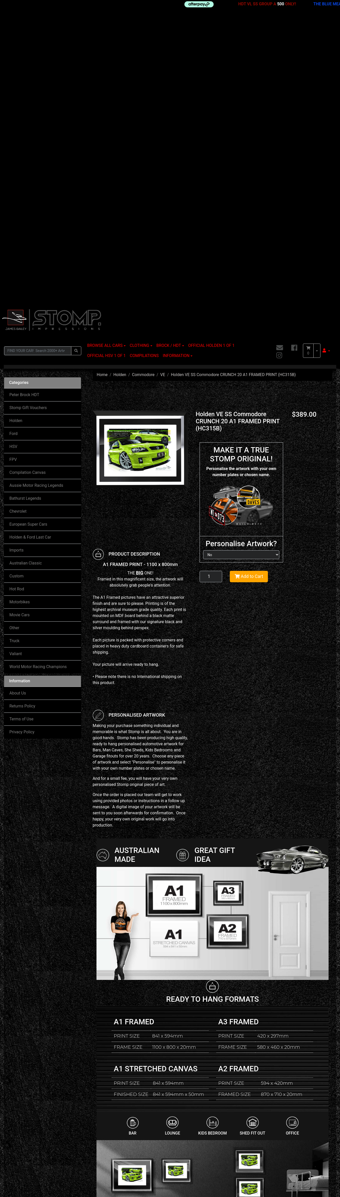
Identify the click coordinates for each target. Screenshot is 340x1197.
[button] (326, 58)
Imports (16, 257)
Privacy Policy (22, 438)
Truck (14, 347)
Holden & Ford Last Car (30, 244)
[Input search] (37, 57)
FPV (13, 166)
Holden (15, 127)
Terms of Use (21, 426)
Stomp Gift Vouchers (28, 114)
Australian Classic (25, 270)
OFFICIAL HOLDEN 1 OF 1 (211, 52)
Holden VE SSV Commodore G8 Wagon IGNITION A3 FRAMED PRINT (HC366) (117, 1048)
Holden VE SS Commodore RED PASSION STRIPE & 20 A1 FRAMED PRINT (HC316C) (243, 1048)
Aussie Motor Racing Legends (36, 192)
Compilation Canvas (27, 179)
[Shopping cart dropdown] (316, 58)
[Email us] (279, 55)
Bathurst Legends (25, 205)
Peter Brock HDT (24, 101)
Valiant (15, 360)
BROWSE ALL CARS (104, 52)
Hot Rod (16, 296)
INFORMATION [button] (176, 62)
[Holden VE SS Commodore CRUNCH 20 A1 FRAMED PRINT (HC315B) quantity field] (211, 283)
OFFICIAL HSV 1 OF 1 (106, 62)
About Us (17, 400)
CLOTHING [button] (139, 52)
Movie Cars (19, 321)
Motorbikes (19, 308)
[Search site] (76, 57)
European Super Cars (28, 231)
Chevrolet (17, 218)
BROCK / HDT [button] (168, 52)
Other (14, 334)
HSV (13, 153)
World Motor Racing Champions (38, 373)
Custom (16, 283)
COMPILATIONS (144, 62)
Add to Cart (249, 283)
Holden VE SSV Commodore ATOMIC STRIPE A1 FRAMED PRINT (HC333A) (180, 1048)
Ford (13, 140)
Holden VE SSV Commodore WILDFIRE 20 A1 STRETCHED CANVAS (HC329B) (304, 1048)
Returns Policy (22, 413)
